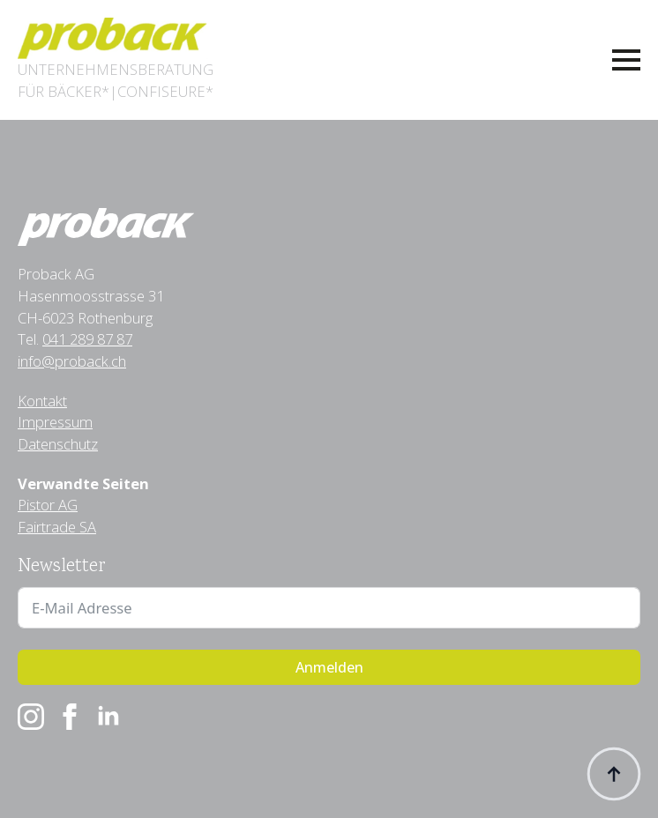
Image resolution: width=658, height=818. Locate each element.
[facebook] (69, 716)
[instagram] (31, 716)
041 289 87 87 (87, 339)
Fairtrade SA (57, 527)
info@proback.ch (72, 361)
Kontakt (42, 400)
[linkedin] (108, 716)
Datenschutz (58, 444)
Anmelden (329, 667)
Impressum (55, 422)
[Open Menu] (626, 60)
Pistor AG (48, 505)
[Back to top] (613, 773)
